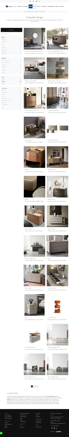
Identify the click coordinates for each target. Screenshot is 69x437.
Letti (21, 425)
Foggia (3, 94)
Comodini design (42, 11)
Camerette (38, 416)
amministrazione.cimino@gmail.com (58, 423)
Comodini (36, 11)
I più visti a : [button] (4, 88)
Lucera (3, 96)
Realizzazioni (51, 6)
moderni (3, 83)
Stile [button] (3, 77)
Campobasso (4, 92)
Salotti (6, 427)
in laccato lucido (5, 60)
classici (3, 79)
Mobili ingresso (23, 416)
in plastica (4, 70)
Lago (3, 45)
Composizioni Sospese (25, 413)
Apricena (3, 90)
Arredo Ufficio (38, 426)
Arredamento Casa (30, 11)
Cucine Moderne (8, 416)
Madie (6, 425)
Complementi (38, 422)
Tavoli (21, 418)
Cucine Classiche (8, 418)
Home (25, 11)
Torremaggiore (5, 104)
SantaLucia (4, 51)
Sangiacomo (4, 49)
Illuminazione (38, 420)
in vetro (3, 72)
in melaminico (4, 66)
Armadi (37, 414)
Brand (56, 6)
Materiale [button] (4, 58)
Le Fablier (4, 47)
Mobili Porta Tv (23, 414)
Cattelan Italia (4, 41)
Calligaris (3, 39)
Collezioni (25, 6)
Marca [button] (3, 37)
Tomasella (4, 53)
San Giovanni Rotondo (6, 100)
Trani (3, 106)
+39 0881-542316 (56, 420)
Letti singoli (38, 413)
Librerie (6, 422)
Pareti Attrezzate (8, 424)
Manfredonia (4, 98)
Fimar (3, 43)
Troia (3, 108)
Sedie (21, 419)
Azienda (19, 6)
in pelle (3, 68)
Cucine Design (8, 415)
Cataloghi (44, 6)
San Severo (4, 102)
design (3, 81)
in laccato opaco (5, 62)
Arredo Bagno (23, 421)
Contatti (61, 6)
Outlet (39, 6)
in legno (3, 64)
